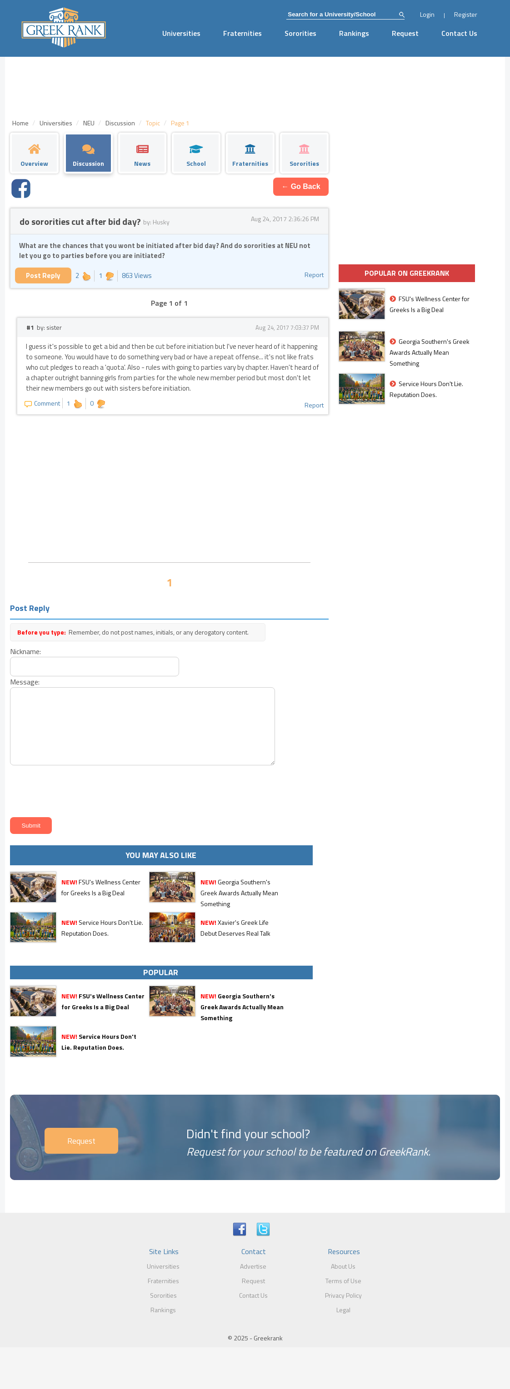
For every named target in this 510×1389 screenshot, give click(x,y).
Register (465, 14)
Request (405, 33)
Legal (343, 1310)
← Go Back (300, 186)
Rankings (354, 33)
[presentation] (76, 790)
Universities (181, 33)
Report (314, 274)
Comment (42, 403)
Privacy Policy (343, 1295)
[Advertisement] (169, 487)
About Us (343, 1266)
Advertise (253, 1266)
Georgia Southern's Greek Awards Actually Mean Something (239, 892)
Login (427, 14)
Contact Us (459, 33)
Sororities (300, 33)
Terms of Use (343, 1280)
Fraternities (242, 33)
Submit (30, 825)
